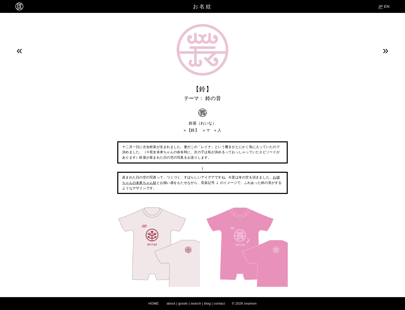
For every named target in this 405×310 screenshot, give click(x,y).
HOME (153, 303)
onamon (250, 303)
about (171, 303)
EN (387, 6)
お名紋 (202, 6)
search (196, 303)
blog (207, 303)
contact (219, 303)
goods (183, 303)
